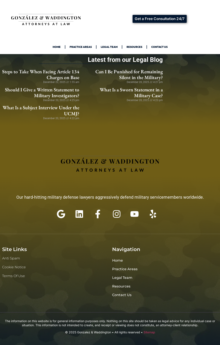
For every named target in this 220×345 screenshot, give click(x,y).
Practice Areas (81, 46)
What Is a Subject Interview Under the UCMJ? (41, 110)
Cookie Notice (14, 267)
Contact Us (159, 46)
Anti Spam (11, 258)
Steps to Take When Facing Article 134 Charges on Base (40, 74)
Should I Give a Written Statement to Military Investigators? (42, 92)
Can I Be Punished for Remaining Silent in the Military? (129, 74)
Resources (134, 46)
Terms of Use (13, 276)
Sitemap (149, 332)
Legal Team (109, 46)
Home (57, 46)
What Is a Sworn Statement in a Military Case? (131, 92)
